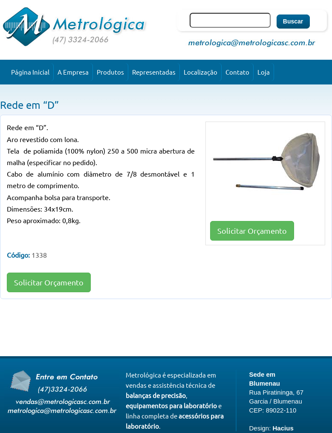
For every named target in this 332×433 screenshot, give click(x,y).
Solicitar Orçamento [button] (252, 230)
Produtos (110, 72)
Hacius (283, 428)
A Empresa (73, 72)
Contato (237, 72)
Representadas (154, 72)
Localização (200, 72)
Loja (263, 72)
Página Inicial (30, 72)
